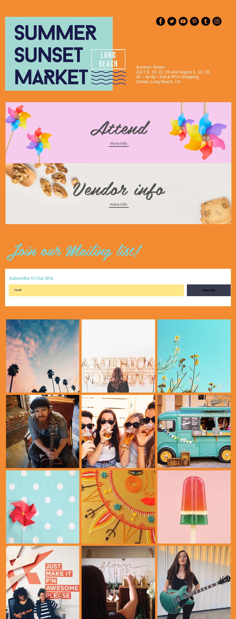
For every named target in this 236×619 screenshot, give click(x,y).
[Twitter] (171, 21)
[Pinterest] (194, 21)
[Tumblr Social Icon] (205, 21)
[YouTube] (183, 21)
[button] (118, 143)
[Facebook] (160, 21)
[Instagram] (216, 21)
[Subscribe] (209, 290)
